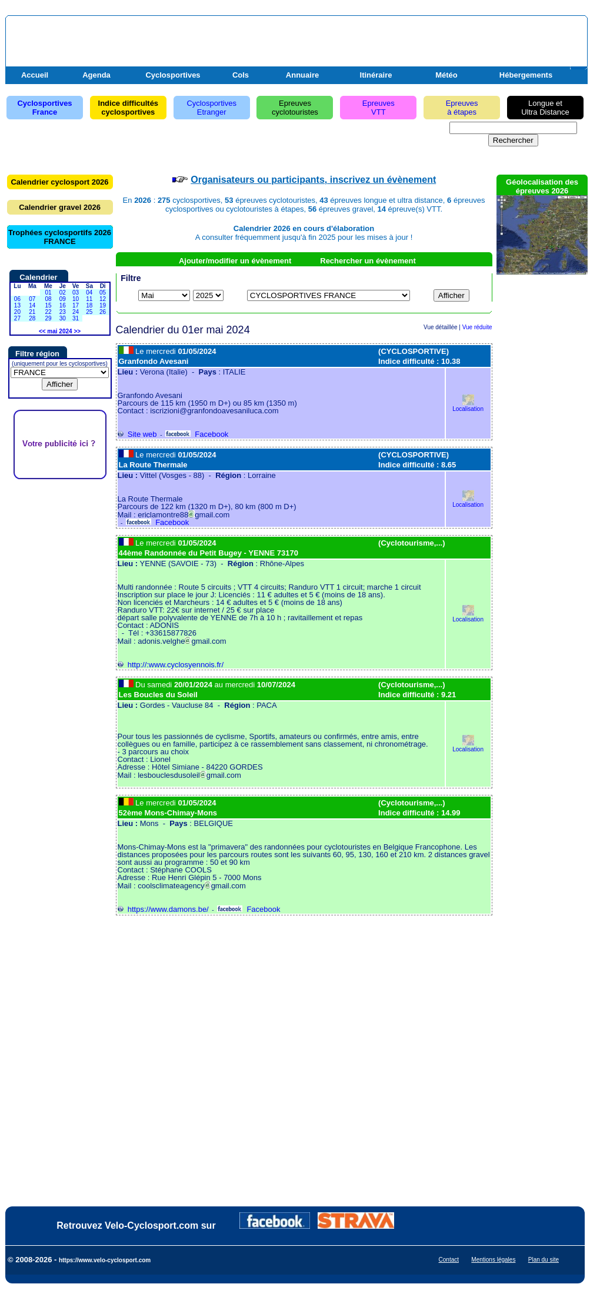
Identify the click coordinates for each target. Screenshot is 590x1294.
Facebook (196, 434)
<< (42, 331)
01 (48, 292)
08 (48, 299)
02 (62, 292)
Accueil (34, 75)
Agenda (96, 75)
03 (75, 292)
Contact (449, 1259)
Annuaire (302, 75)
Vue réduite (477, 327)
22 (48, 312)
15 (48, 305)
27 (17, 318)
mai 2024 (59, 331)
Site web (137, 434)
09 (62, 299)
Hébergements (525, 75)
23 (62, 312)
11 (89, 299)
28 (32, 318)
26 (102, 312)
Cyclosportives (172, 75)
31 (75, 318)
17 (75, 305)
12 (102, 299)
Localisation (468, 406)
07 (32, 299)
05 (102, 292)
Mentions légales (493, 1259)
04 (89, 292)
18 (89, 305)
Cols (240, 75)
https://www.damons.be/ (163, 909)
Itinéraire (376, 75)
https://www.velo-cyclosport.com (105, 1260)
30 (62, 318)
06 (17, 299)
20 (17, 312)
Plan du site (543, 1259)
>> (77, 331)
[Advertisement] (447, 48)
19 (102, 305)
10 (75, 299)
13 (17, 305)
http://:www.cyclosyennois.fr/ (171, 664)
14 (32, 305)
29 (48, 318)
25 (89, 312)
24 (75, 312)
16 (62, 305)
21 (32, 312)
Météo (446, 75)
